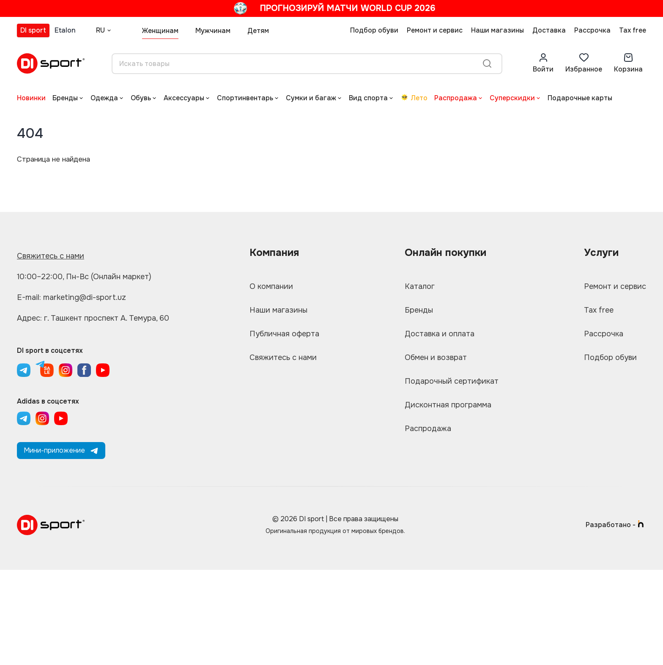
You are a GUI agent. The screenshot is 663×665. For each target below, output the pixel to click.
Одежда (104, 97)
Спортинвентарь (245, 97)
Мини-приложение (61, 450)
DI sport (33, 30)
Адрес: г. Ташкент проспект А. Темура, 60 (93, 318)
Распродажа (455, 97)
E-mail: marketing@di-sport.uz (71, 297)
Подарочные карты (580, 97)
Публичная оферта (284, 333)
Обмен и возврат (436, 357)
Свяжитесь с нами (50, 256)
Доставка (549, 30)
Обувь (141, 97)
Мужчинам (212, 30)
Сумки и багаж (311, 97)
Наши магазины (497, 30)
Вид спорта (368, 97)
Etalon (65, 30)
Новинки (31, 97)
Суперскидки (512, 97)
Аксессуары (184, 97)
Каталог (420, 286)
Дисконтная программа (448, 404)
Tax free (632, 30)
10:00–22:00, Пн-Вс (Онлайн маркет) (84, 276)
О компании (271, 286)
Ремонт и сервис (435, 30)
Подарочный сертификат (452, 381)
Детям (258, 30)
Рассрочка (592, 30)
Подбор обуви (374, 30)
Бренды (65, 97)
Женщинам (160, 30)
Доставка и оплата (439, 333)
